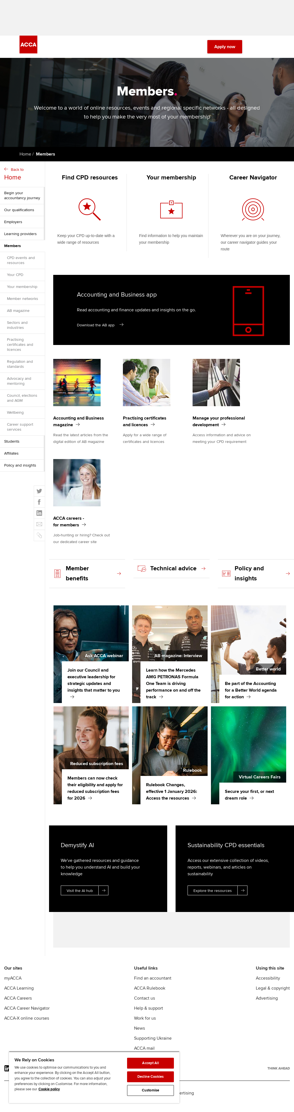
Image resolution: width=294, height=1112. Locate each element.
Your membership (22, 290)
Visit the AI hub (87, 893)
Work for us (145, 1025)
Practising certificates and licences (20, 348)
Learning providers (20, 237)
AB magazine (18, 314)
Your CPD (15, 278)
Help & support (148, 1015)
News (139, 1035)
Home (25, 157)
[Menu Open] (271, 50)
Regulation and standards (20, 367)
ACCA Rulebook (149, 995)
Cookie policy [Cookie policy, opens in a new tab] (49, 1089)
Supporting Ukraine (153, 1045)
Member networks (22, 302)
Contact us (144, 1005)
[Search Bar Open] (255, 50)
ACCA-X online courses (26, 1025)
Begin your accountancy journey (22, 199)
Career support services (20, 430)
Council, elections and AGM (22, 401)
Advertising (267, 1005)
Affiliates (11, 456)
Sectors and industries (17, 328)
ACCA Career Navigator (27, 1015)
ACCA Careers (18, 1005)
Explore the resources (220, 893)
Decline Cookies (150, 1076)
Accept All (150, 1063)
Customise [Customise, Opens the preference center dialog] (150, 1090)
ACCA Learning (19, 995)
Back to (23, 178)
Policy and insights (20, 468)
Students (12, 444)
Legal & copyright (273, 995)
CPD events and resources (21, 263)
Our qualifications (19, 213)
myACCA (12, 985)
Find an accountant (152, 985)
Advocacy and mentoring (19, 384)
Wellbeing (15, 415)
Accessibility (268, 985)
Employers (13, 225)
